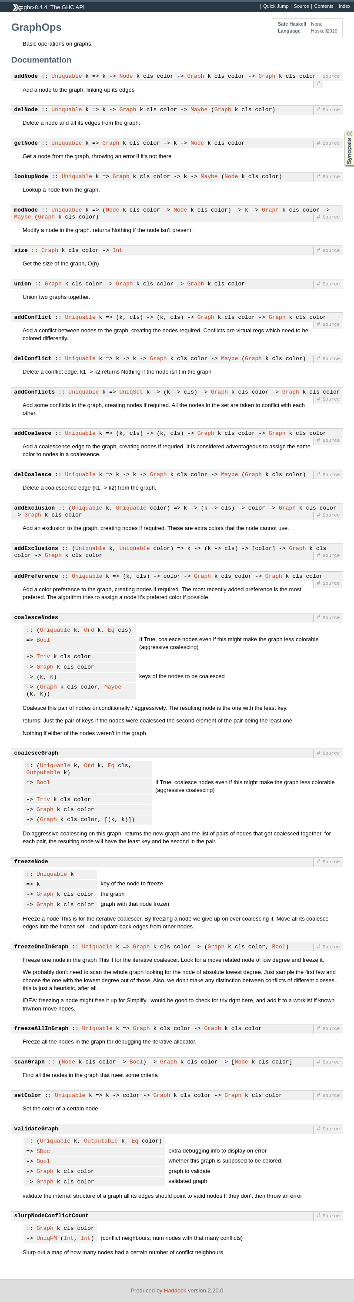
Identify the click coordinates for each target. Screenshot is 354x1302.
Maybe (198, 110)
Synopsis (342, 130)
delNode (26, 110)
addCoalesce (33, 433)
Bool (43, 640)
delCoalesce (33, 475)
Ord (89, 630)
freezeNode (31, 862)
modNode (26, 210)
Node (126, 76)
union (22, 284)
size (21, 251)
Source (301, 6)
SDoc (43, 1152)
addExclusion (34, 508)
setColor (27, 1096)
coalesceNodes (36, 618)
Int (118, 251)
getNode (26, 143)
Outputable (43, 773)
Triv (43, 657)
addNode (26, 76)
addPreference (36, 576)
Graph (195, 76)
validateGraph (36, 1129)
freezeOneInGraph (41, 947)
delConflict (33, 359)
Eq (111, 630)
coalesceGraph (36, 753)
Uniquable (66, 76)
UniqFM (47, 1238)
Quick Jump (275, 6)
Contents (324, 6)
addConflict (33, 317)
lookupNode (31, 177)
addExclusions (36, 549)
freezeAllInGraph (41, 1029)
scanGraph (29, 1062)
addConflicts (34, 392)
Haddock (175, 1290)
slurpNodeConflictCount (51, 1216)
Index (345, 6)
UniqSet (131, 392)
